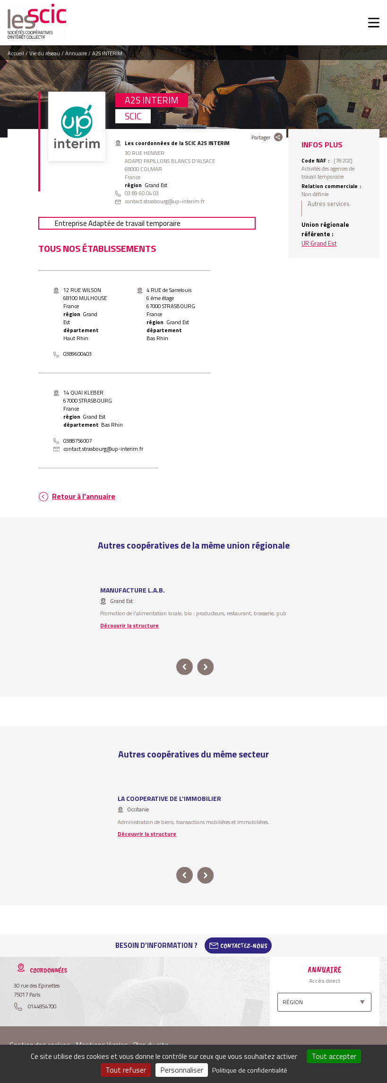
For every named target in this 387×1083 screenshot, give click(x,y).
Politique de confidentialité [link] (249, 1070)
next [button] (206, 667)
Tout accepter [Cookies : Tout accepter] (333, 1056)
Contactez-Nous (244, 945)
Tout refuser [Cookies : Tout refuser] (125, 1069)
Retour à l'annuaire (83, 496)
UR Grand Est (318, 243)
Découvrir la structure (129, 625)
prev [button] (185, 667)
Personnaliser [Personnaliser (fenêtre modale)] (181, 1069)
